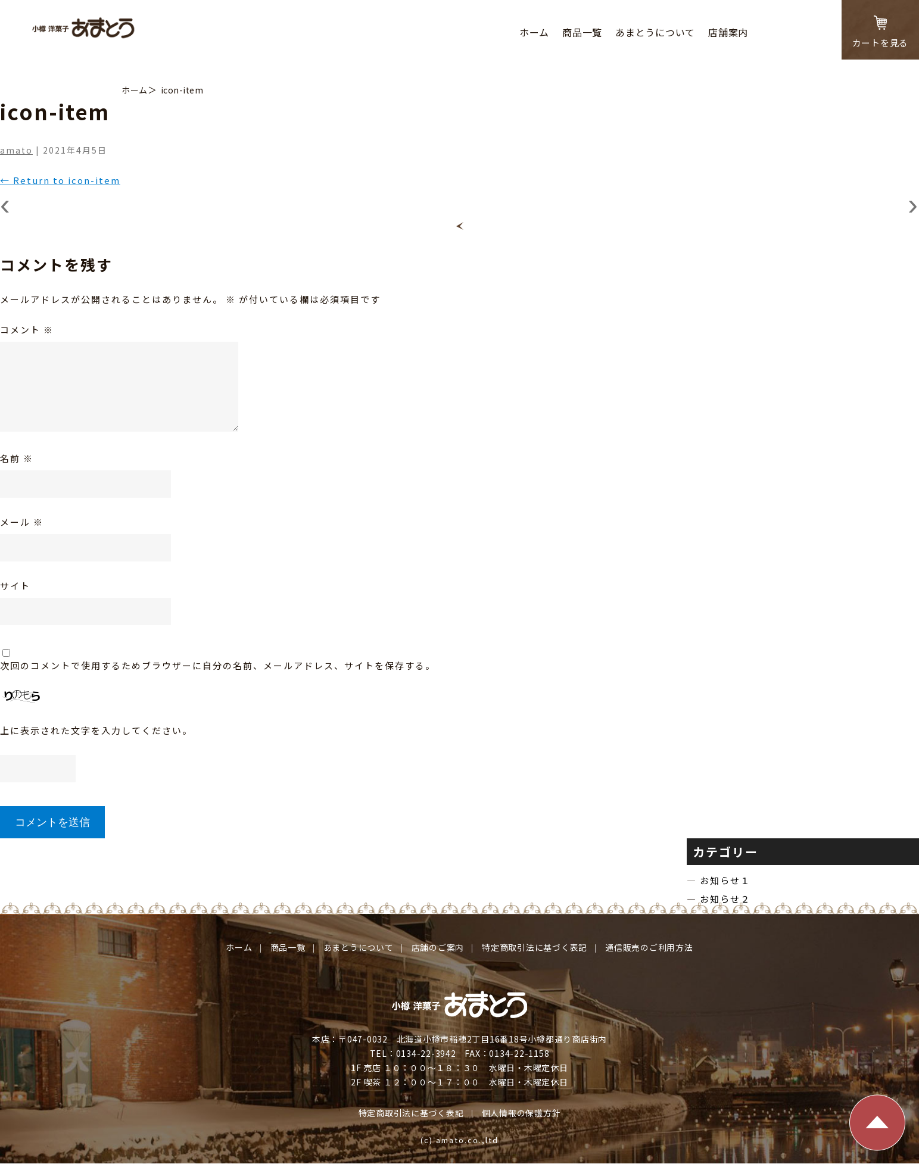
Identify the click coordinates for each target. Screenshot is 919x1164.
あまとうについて (655, 32)
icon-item (182, 90)
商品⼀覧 (582, 32)
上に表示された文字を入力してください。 (96, 730)
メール (21, 522)
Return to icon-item (60, 180)
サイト (15, 585)
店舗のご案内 (438, 947)
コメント (27, 329)
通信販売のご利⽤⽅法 (649, 947)
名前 (16, 458)
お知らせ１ (727, 880)
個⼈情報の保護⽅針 (521, 1113)
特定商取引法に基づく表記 (534, 947)
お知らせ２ (727, 898)
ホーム (534, 32)
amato (16, 150)
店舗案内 (728, 32)
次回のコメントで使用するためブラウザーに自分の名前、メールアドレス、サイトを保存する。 (217, 665)
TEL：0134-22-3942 (413, 1053)
